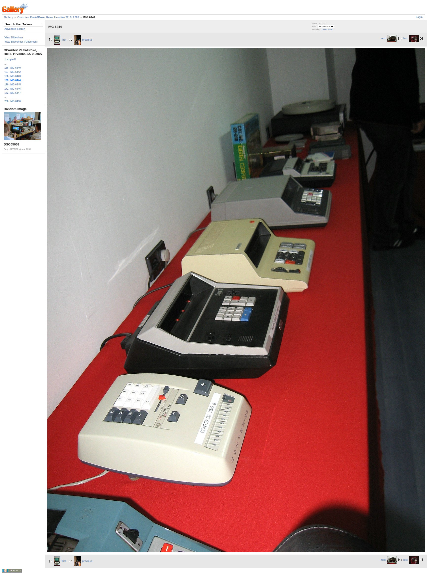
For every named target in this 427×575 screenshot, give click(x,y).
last (411, 38)
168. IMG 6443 (12, 76)
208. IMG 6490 (12, 101)
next (388, 38)
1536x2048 (326, 29)
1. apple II (10, 59)
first (60, 39)
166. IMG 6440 (12, 67)
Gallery (8, 17)
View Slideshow (13, 37)
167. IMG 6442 (12, 72)
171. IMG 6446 (12, 88)
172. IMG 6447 (12, 93)
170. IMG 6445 (12, 84)
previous (83, 39)
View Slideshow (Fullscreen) (20, 41)
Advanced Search (14, 29)
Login (419, 17)
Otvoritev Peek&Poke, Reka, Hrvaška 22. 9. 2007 (48, 17)
